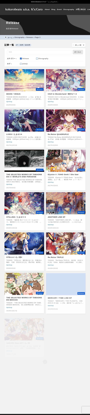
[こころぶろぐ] (24, 9)
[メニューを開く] (84, 9)
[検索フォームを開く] (79, 9)
